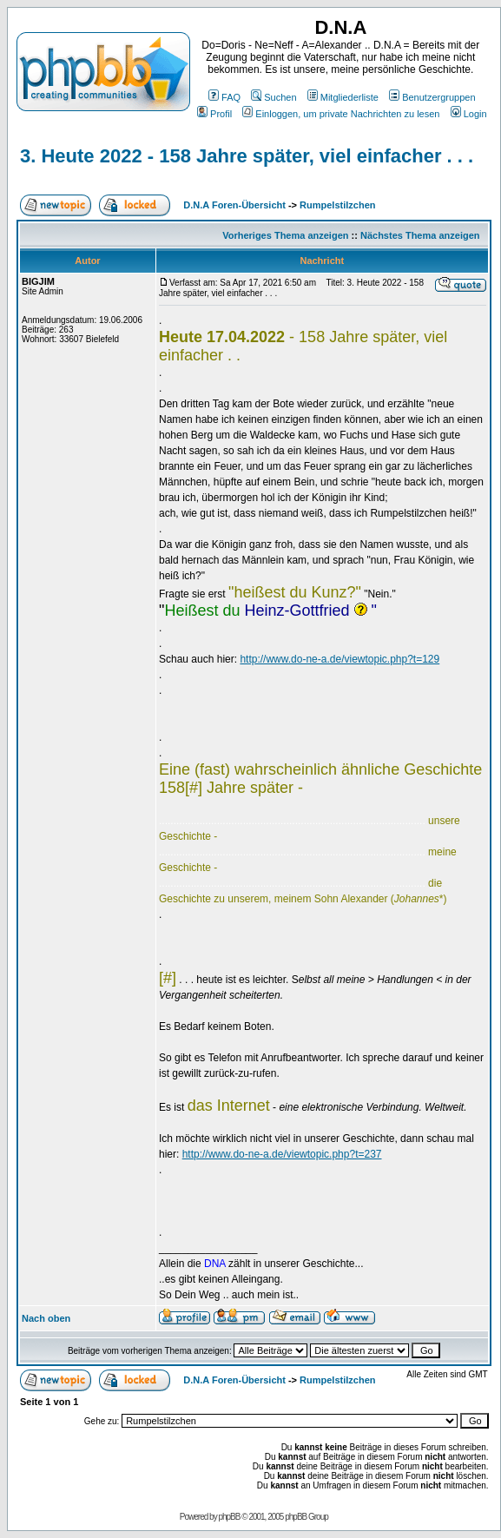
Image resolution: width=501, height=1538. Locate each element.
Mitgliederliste (343, 97)
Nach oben (46, 1318)
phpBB (229, 1516)
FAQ (224, 97)
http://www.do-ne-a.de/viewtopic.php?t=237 (282, 1154)
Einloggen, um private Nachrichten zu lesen (340, 114)
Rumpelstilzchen (337, 205)
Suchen (273, 97)
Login (469, 114)
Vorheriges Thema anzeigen (285, 235)
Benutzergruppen (432, 97)
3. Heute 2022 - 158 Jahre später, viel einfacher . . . (246, 156)
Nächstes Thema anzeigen (420, 235)
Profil (214, 114)
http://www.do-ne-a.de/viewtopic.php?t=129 (339, 659)
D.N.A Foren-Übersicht (234, 205)
